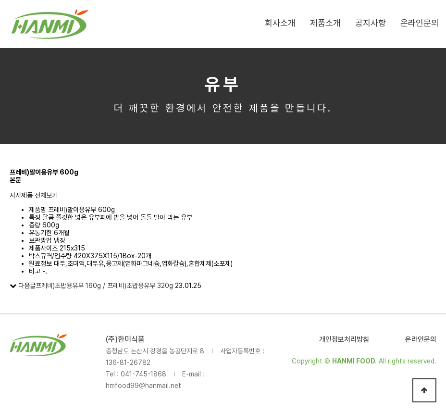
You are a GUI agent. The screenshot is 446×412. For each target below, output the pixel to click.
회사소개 (280, 23)
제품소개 (325, 23)
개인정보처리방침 (344, 339)
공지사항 (370, 23)
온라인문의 (419, 23)
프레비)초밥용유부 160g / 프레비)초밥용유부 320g (104, 285)
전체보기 (46, 195)
